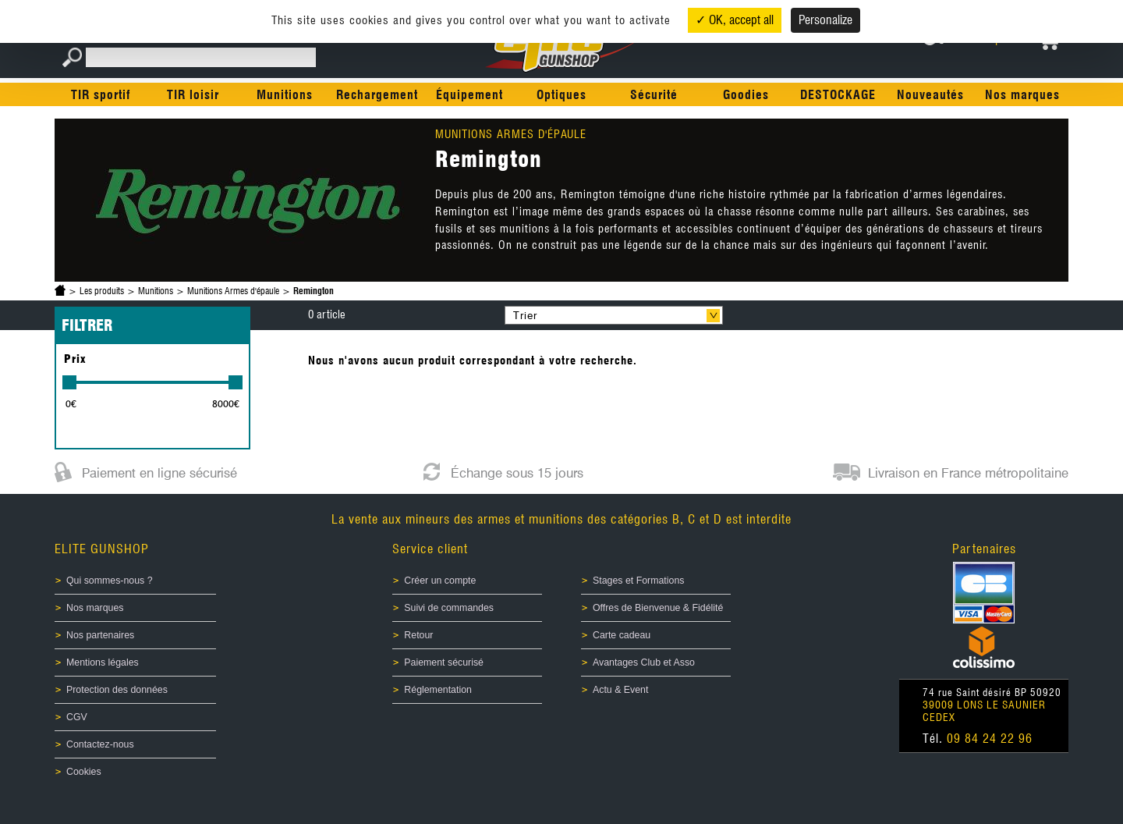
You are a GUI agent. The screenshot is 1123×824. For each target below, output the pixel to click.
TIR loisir (193, 94)
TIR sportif (100, 94)
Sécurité (654, 94)
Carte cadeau (621, 635)
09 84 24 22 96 (990, 738)
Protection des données (117, 689)
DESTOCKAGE (838, 94)
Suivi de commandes (449, 607)
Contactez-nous (100, 744)
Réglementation (438, 689)
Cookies (83, 771)
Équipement (469, 94)
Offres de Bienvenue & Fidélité (658, 607)
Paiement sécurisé (444, 662)
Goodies (746, 94)
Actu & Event (620, 689)
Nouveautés (930, 94)
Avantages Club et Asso (644, 662)
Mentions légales (102, 662)
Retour (418, 635)
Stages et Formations (638, 580)
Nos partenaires (100, 635)
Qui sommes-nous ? (109, 580)
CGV (76, 717)
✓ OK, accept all (735, 19)
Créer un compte (440, 580)
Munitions (285, 94)
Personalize (825, 19)
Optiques (561, 94)
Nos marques (1022, 94)
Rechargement (377, 94)
